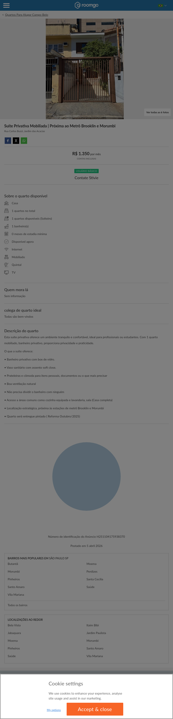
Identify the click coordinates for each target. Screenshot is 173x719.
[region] (86, 696)
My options (54, 710)
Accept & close (95, 709)
